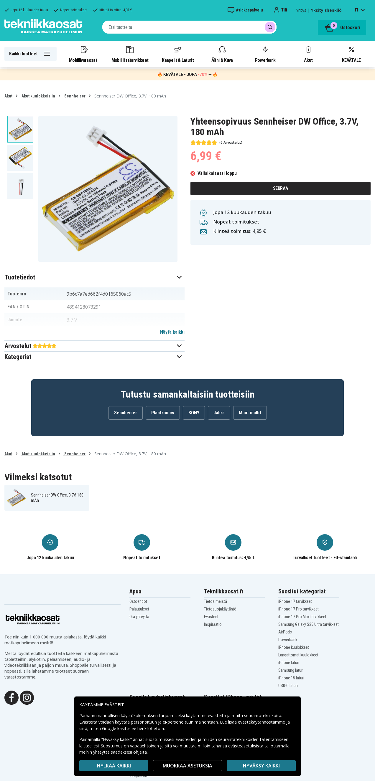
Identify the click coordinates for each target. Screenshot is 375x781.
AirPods (285, 632)
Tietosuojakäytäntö (220, 609)
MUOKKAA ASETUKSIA (187, 765)
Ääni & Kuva (222, 54)
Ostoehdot (138, 601)
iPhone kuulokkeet (293, 647)
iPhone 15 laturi (291, 678)
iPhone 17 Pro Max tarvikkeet (302, 616)
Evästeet (211, 616)
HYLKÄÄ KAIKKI (114, 765)
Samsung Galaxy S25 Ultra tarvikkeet (308, 624)
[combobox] (189, 27)
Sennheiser (74, 96)
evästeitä (217, 715)
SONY (193, 413)
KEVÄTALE (351, 54)
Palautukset (139, 609)
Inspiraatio (213, 624)
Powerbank (265, 54)
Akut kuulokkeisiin (38, 96)
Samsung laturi (290, 670)
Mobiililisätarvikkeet (130, 54)
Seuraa (280, 188)
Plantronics (162, 413)
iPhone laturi (288, 662)
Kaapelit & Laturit (178, 54)
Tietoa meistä (215, 601)
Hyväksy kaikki (261, 765)
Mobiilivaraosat (83, 54)
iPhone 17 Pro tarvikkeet (298, 609)
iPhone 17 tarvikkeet (295, 601)
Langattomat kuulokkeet (298, 655)
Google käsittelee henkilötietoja (133, 728)
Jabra (219, 413)
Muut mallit (250, 413)
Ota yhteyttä (139, 616)
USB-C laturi (288, 685)
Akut (308, 54)
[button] (94, 277)
